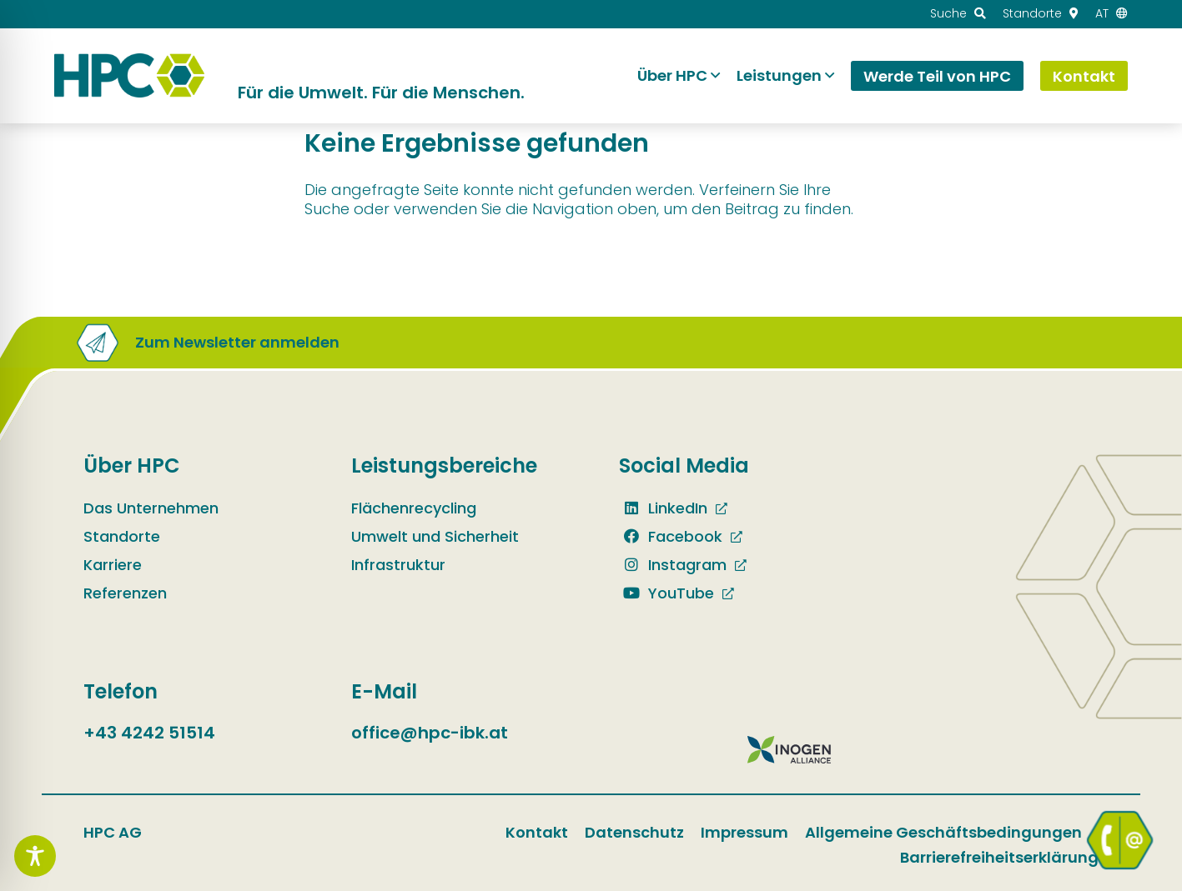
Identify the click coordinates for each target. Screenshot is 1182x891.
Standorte (121, 536)
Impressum (744, 832)
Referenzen (125, 593)
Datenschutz (634, 832)
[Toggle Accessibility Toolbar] (35, 855)
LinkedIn (663, 508)
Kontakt (536, 832)
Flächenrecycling (413, 508)
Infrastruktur (398, 564)
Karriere (112, 564)
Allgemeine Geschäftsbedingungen (943, 832)
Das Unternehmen (151, 508)
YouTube (666, 593)
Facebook (670, 536)
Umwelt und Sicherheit (435, 536)
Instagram (673, 564)
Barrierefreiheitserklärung (999, 857)
